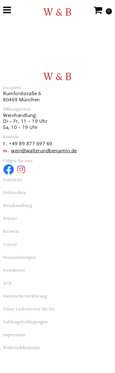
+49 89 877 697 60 (30, 143)
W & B (57, 12)
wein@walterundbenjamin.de (44, 150)
